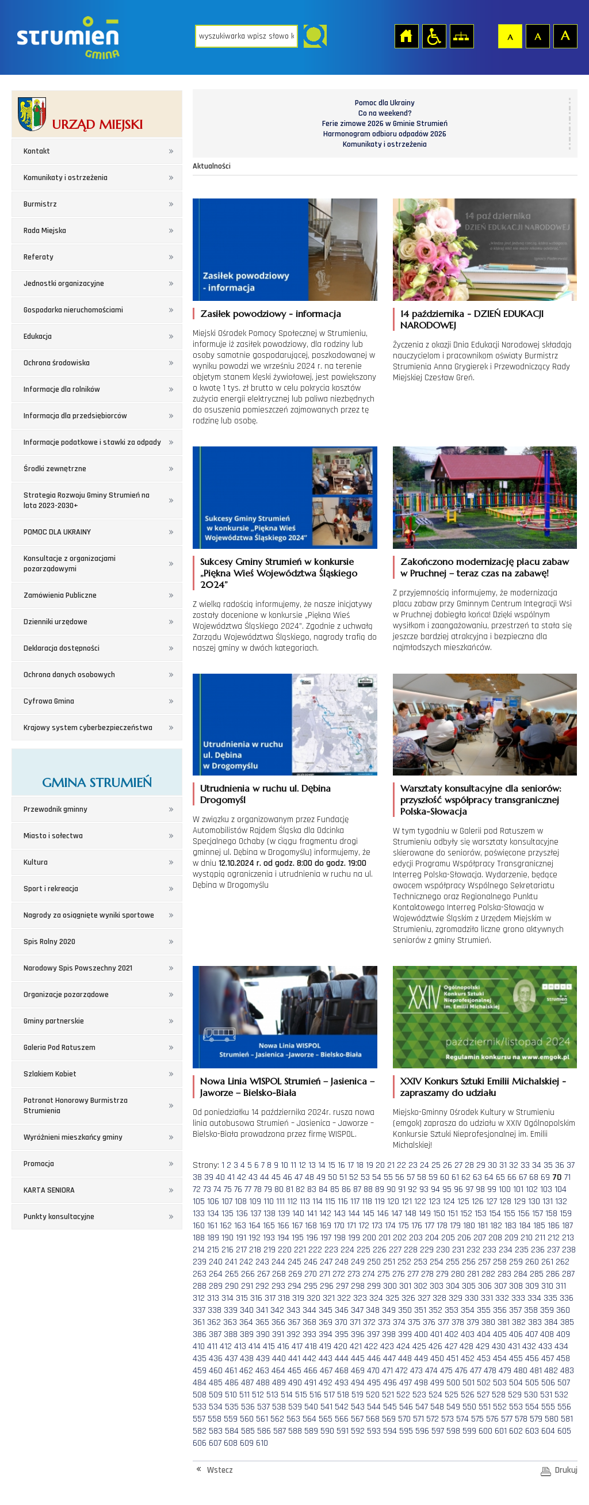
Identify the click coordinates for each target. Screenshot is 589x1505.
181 (482, 1226)
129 (520, 1201)
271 (324, 1274)
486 (232, 1383)
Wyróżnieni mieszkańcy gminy (73, 1137)
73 (207, 1189)
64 (489, 1177)
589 (311, 1431)
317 (270, 1298)
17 (350, 1165)
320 (313, 1298)
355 (484, 1310)
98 (480, 1189)
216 (227, 1250)
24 (424, 1165)
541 (326, 1407)
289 (216, 1286)
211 (540, 1238)
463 (262, 1371)
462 (246, 1371)
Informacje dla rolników (62, 389)
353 (451, 1310)
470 (373, 1371)
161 (212, 1226)
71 (567, 1177)
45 (276, 1177)
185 (539, 1226)
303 (436, 1286)
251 (389, 1262)
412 (226, 1346)
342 (277, 1310)
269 (295, 1274)
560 (247, 1419)
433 (545, 1346)
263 (199, 1274)
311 (561, 1286)
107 (226, 1201)
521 (388, 1395)
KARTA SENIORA (49, 1190)
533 (199, 1407)
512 (258, 1395)
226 (380, 1250)
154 (495, 1214)
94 (435, 1189)
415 (269, 1346)
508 (199, 1395)
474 (431, 1371)
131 (547, 1201)
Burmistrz (40, 204)
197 (325, 1238)
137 (255, 1214)
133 (199, 1214)
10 (284, 1165)
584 (232, 1431)
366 (278, 1322)
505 (532, 1383)
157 (537, 1214)
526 (468, 1395)
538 (279, 1407)
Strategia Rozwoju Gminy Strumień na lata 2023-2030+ (87, 500)
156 (524, 1214)
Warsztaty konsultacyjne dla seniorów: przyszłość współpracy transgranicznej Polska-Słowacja (480, 799)
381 (504, 1322)
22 (401, 1165)
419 (325, 1346)
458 (563, 1359)
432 (529, 1346)
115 (330, 1201)
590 (327, 1431)
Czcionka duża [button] (564, 35)
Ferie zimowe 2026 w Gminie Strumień (385, 124)
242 (246, 1262)
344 (309, 1310)
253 (420, 1262)
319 (298, 1298)
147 (396, 1214)
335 (550, 1298)
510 (231, 1395)
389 (247, 1334)
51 (343, 1177)
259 (516, 1262)
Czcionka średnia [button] (537, 35)
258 (500, 1262)
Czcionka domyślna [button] (509, 35)
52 (353, 1177)
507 (563, 1383)
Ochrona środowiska (57, 363)
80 (279, 1189)
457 (547, 1359)
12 (302, 1165)
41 (231, 1177)
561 (262, 1419)
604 (548, 1431)
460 (216, 1371)
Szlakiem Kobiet (50, 1074)
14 (322, 1165)
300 (390, 1286)
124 (449, 1201)
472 (401, 1371)
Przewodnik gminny (55, 809)
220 (285, 1250)
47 (298, 1177)
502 (484, 1383)
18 (360, 1165)
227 (395, 1250)
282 (488, 1274)
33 (525, 1165)
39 (208, 1177)
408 (547, 1334)
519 (357, 1395)
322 (344, 1298)
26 (447, 1165)
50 (332, 1177)
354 (468, 1310)
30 (492, 1165)
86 (346, 1189)
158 (551, 1214)
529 (515, 1395)
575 (477, 1419)
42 (241, 1177)
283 (504, 1274)
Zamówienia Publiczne (60, 595)
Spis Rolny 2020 (49, 942)
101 (518, 1189)
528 (499, 1395)
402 (451, 1334)
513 (272, 1395)
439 (263, 1359)
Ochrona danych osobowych (69, 675)
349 (389, 1310)
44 (264, 1177)
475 (446, 1371)
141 (312, 1214)
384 (551, 1322)
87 (357, 1189)
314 (227, 1298)
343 (293, 1310)
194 (283, 1238)
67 (523, 1177)
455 (516, 1359)
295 (311, 1286)
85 (334, 1189)
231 (458, 1250)
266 (248, 1274)
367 (294, 1322)
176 (416, 1226)
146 (383, 1214)
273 (353, 1274)
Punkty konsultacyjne (59, 1217)
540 (311, 1407)
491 (310, 1383)
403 (468, 1334)
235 (522, 1250)
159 (566, 1214)
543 (358, 1407)
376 (429, 1322)
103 (546, 1189)
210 (527, 1238)
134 (213, 1214)
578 (521, 1419)
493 (342, 1383)
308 (516, 1286)
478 (490, 1371)
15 (331, 1165)
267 (263, 1274)
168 (311, 1226)
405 (500, 1334)
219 (269, 1250)
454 (500, 1359)
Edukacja (38, 336)
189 (213, 1238)
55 (388, 1177)
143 (340, 1214)
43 (253, 1177)
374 (399, 1322)
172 (363, 1226)
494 (358, 1383)
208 (495, 1238)
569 (389, 1419)
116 (343, 1201)
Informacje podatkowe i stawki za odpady (92, 442)
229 (427, 1250)
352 (435, 1310)
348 (373, 1310)
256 (469, 1262)
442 (309, 1359)
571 (418, 1419)
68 (533, 1177)
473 (416, 1371)
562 (277, 1419)
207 (479, 1238)
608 (231, 1443)
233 (489, 1250)
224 (347, 1250)
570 (404, 1419)
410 (199, 1346)
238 (569, 1250)
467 (326, 1371)
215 (213, 1250)
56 (399, 1177)
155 (509, 1214)
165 (269, 1226)
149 (425, 1214)
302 (420, 1286)
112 (292, 1201)
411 (212, 1346)
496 (390, 1383)
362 (214, 1322)
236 (538, 1250)
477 (475, 1371)
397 (373, 1334)
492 (325, 1383)
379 (472, 1322)
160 (199, 1226)
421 (356, 1346)
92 (412, 1189)
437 (231, 1359)
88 (368, 1189)
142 (325, 1214)
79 (268, 1189)
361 (199, 1322)
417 (297, 1346)
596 (422, 1431)
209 (511, 1238)
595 (406, 1431)
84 (323, 1189)
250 (374, 1262)
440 (279, 1359)
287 (568, 1274)
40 (220, 1177)
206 (464, 1238)
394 (325, 1334)
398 (389, 1334)
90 (391, 1189)
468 (342, 1371)
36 (559, 1165)
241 (231, 1262)
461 (231, 1371)
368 (309, 1322)
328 (439, 1298)
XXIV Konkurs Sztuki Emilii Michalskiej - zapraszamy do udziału (483, 1086)
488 (263, 1383)
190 (227, 1238)
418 (311, 1346)
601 (501, 1431)
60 (444, 1177)
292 (262, 1286)
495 (374, 1383)
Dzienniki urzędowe (55, 622)
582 (199, 1431)
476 (461, 1371)
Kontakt (37, 151)
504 (516, 1383)
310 (547, 1286)
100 (505, 1189)
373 (384, 1322)
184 (525, 1226)
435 (199, 1359)
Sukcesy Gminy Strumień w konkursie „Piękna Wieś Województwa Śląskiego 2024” (278, 573)
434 (561, 1346)
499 (437, 1383)
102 (532, 1189)
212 (554, 1238)
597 (437, 1431)
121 (406, 1201)
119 (379, 1201)
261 (547, 1262)
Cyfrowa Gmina (49, 701)
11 (293, 1165)
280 (458, 1274)
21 (391, 1165)
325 (392, 1298)
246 (311, 1262)
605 (564, 1431)
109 (255, 1201)
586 (264, 1431)
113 (305, 1201)
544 (374, 1407)
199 (354, 1238)
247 (326, 1262)
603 (532, 1431)
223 (331, 1250)
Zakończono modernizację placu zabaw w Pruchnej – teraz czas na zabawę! (484, 567)
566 (342, 1419)
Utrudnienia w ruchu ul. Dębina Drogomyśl (265, 793)
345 (325, 1310)
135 (227, 1214)
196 (312, 1238)
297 (342, 1286)
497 (405, 1383)
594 (390, 1431)
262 (562, 1262)
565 (325, 1419)
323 (360, 1298)
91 (402, 1189)
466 (311, 1371)
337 (199, 1310)
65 (500, 1177)
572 (432, 1419)
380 (488, 1322)
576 (492, 1419)
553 (516, 1407)
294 (294, 1286)
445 (358, 1359)
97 (469, 1189)
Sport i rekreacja (51, 889)
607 (215, 1443)
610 (262, 1443)
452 (468, 1359)
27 (458, 1165)
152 (466, 1214)
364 (246, 1322)
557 (199, 1419)
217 (241, 1250)
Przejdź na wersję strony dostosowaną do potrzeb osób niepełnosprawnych (433, 35)
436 (216, 1359)
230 (443, 1250)
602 (516, 1431)
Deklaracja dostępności (62, 648)
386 (199, 1334)
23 (413, 1165)
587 (279, 1431)
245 (294, 1262)
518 (343, 1395)
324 (376, 1298)
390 (263, 1334)
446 (374, 1359)
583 (216, 1431)
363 (230, 1322)
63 (477, 1177)
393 (309, 1334)
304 (453, 1286)
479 (505, 1371)
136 (242, 1214)
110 (268, 1201)
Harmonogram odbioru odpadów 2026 (384, 134)
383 (535, 1322)
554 (532, 1407)
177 (429, 1226)
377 (443, 1322)
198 (340, 1238)
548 (437, 1407)
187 (567, 1226)
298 (358, 1286)
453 (484, 1359)
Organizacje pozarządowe (66, 995)
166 (283, 1226)
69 (545, 1177)
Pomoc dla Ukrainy (385, 103)
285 (537, 1274)
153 (481, 1214)
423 (387, 1346)
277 (413, 1274)
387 (215, 1334)
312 (199, 1298)
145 (368, 1214)
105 (199, 1201)
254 (436, 1262)
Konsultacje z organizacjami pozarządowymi (70, 563)
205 (448, 1238)
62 (466, 1177)
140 (298, 1214)
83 (311, 1189)
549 (453, 1407)
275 (383, 1274)
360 (563, 1310)
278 (427, 1274)
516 (315, 1395)
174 (390, 1226)
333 (518, 1298)
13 (312, 1165)
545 (390, 1407)
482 (551, 1371)
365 (262, 1322)
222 (315, 1250)
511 (244, 1395)
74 (217, 1189)
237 (553, 1250)
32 (513, 1165)
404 (484, 1334)
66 (512, 1177)
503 (500, 1383)
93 (424, 1189)
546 (406, 1407)
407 (531, 1334)
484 (199, 1383)
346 (342, 1310)
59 (433, 1177)
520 (373, 1395)
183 (510, 1226)
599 (469, 1431)
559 (231, 1419)
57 (411, 1177)
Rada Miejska (45, 231)
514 (287, 1395)
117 (354, 1201)
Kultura (36, 862)
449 (421, 1359)
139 (284, 1214)
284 (520, 1274)
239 (199, 1262)
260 (532, 1262)
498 (421, 1383)
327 (424, 1298)
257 (484, 1262)
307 (500, 1286)
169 (325, 1226)
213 (568, 1238)
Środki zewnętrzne (55, 469)
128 (505, 1201)
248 (342, 1262)
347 (357, 1310)
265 (232, 1274)
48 (309, 1177)
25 (436, 1165)
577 (506, 1419)
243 (262, 1262)
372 (369, 1322)
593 (374, 1431)
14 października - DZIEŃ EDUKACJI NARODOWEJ (472, 319)
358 (531, 1310)
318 (284, 1298)
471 (387, 1371)
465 (294, 1371)
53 (365, 1177)
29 (480, 1165)
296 (327, 1286)
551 (485, 1407)
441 (294, 1359)
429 (482, 1346)
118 (367, 1201)
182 (496, 1226)
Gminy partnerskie (54, 1021)
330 (472, 1298)
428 (466, 1346)
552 (500, 1407)
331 (487, 1298)
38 (197, 1177)
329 (455, 1298)
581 (567, 1419)
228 (411, 1250)
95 (447, 1189)
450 (437, 1359)
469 (358, 1371)
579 (536, 1419)
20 (380, 1165)
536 (248, 1407)
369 (325, 1322)
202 (400, 1238)
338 (214, 1310)
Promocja (39, 1164)
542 (342, 1407)
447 (389, 1359)
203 (416, 1238)
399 (405, 1334)
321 (329, 1298)
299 (374, 1286)
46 (287, 1177)
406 (516, 1334)
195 (298, 1238)
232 (473, 1250)
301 (405, 1286)
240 (216, 1262)
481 (536, 1371)
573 (447, 1419)
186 (554, 1226)
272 (338, 1274)
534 (216, 1407)
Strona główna (406, 35)
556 (564, 1407)
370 (341, 1322)
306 (485, 1286)
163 (240, 1226)
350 (405, 1310)
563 (293, 1419)
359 (547, 1310)
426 (435, 1346)
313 (213, 1298)
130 (534, 1201)
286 (553, 1274)
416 (283, 1346)
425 (419, 1346)
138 (269, 1214)
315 (242, 1298)
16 (341, 1165)
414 (254, 1346)
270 (310, 1274)
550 (469, 1407)
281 (473, 1274)
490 (295, 1383)
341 (262, 1310)
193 (269, 1238)
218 (255, 1250)
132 (561, 1201)
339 (231, 1310)
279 (442, 1274)
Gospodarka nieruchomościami (73, 310)
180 (469, 1226)
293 (278, 1286)
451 (452, 1359)
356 (500, 1310)
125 (463, 1201)
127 (491, 1201)
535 (232, 1407)
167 (297, 1226)
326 (408, 1298)
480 (520, 1371)
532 (561, 1395)
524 (435, 1395)
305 (469, 1286)
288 (199, 1286)
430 (499, 1346)
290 (232, 1286)
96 (458, 1189)
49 (321, 1177)
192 (254, 1238)
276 (398, 1274)
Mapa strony (461, 35)
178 (442, 1226)
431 (514, 1346)
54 (376, 1177)
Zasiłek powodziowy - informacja (270, 313)
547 (421, 1407)
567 (357, 1419)
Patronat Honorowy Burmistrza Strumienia (76, 1105)
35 (548, 1165)
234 (505, 1250)
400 (421, 1334)
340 (247, 1310)
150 (439, 1214)
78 (258, 1189)
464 (278, 1371)
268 (279, 1274)
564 (309, 1419)
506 (548, 1383)
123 (435, 1201)
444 (342, 1359)
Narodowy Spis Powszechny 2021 (78, 968)
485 (216, 1383)
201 (384, 1238)
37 (571, 1165)
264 (216, 1274)
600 (485, 1431)
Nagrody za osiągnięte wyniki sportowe (89, 915)
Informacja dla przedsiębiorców (75, 416)
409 (563, 1334)
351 (420, 1310)
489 (279, 1383)
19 (369, 1165)
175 (403, 1226)
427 (451, 1346)
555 (548, 1407)
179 (455, 1226)
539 (295, 1407)
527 (483, 1395)
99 (491, 1189)
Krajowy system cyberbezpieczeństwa (88, 728)
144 (354, 1214)
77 (247, 1189)
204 (432, 1238)
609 (247, 1443)
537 (263, 1407)
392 (293, 1334)
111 (280, 1201)
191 (241, 1238)
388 (231, 1334)
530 (531, 1395)
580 (552, 1419)
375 (414, 1322)
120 (393, 1201)
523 (419, 1395)
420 (340, 1346)
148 (410, 1214)
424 (403, 1346)
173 (377, 1226)
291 (247, 1286)
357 (515, 1310)
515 (301, 1395)
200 (369, 1238)
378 (458, 1322)
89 (379, 1189)
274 (368, 1274)
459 (199, 1371)
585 (248, 1431)
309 (532, 1286)
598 (453, 1431)
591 (342, 1431)
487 (247, 1383)
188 (199, 1238)
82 (300, 1189)
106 (213, 1201)
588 (295, 1431)
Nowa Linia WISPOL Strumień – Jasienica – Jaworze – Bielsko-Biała (287, 1086)
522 (403, 1395)
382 (519, 1322)
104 (560, 1189)
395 (342, 1334)
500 (453, 1383)
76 (238, 1189)
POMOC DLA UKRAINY (57, 532)
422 (371, 1346)
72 (197, 1189)
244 (278, 1262)
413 (240, 1346)
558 (214, 1419)
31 (503, 1165)
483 (567, 1371)
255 (453, 1262)
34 (536, 1165)
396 (358, 1334)
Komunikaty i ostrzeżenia (66, 178)
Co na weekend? (385, 113)
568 (373, 1419)
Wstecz (220, 1470)
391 (278, 1334)
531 (546, 1395)
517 (329, 1395)
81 (289, 1189)
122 (420, 1201)
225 (363, 1250)
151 (453, 1214)
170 (339, 1226)
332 (502, 1298)
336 (566, 1298)
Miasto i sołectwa (53, 836)
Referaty (38, 257)
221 (300, 1250)
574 (462, 1419)
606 (199, 1443)
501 (468, 1383)
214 (199, 1250)
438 (247, 1359)
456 (532, 1359)
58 (421, 1177)
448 (405, 1359)
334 (534, 1298)
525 (451, 1395)
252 (404, 1262)
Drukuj (566, 1470)
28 (469, 1165)
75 (228, 1189)
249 (358, 1262)
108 (241, 1201)
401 (436, 1334)
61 (455, 1177)
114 (317, 1201)
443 (325, 1359)
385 (567, 1322)
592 (358, 1431)
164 (254, 1226)
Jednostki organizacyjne (64, 283)
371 (355, 1322)
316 (256, 1298)
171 (351, 1226)
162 (226, 1226)
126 (478, 1201)
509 (216, 1395)
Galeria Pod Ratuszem (59, 1047)
